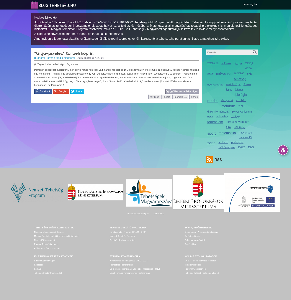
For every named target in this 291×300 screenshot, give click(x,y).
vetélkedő (212, 63)
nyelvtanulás (215, 84)
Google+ (63, 91)
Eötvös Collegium (241, 111)
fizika (238, 63)
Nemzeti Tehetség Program (122, 236)
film (228, 127)
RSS (217, 159)
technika (223, 142)
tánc (229, 89)
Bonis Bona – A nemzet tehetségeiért (202, 232)
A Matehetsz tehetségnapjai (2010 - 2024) (129, 261)
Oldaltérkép (158, 213)
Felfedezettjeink (192, 236)
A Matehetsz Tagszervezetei (47, 248)
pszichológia (233, 84)
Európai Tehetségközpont (46, 244)
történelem (215, 122)
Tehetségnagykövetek (195, 240)
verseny (239, 127)
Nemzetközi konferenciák (121, 265)
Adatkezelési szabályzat (138, 213)
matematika (227, 133)
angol (241, 105)
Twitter (79, 91)
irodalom (228, 106)
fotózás (226, 63)
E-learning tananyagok (44, 261)
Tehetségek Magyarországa (122, 240)
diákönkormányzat (217, 111)
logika (241, 147)
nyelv (210, 116)
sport (211, 133)
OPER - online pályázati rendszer (200, 261)
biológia (241, 95)
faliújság (154, 96)
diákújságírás (226, 147)
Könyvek (38, 269)
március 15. (180, 96)
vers (210, 73)
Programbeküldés (193, 265)
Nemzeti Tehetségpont (44, 240)
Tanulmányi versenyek (195, 269)
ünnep (194, 96)
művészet (223, 73)
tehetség (240, 79)
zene (211, 143)
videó (248, 68)
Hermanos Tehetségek (186, 91)
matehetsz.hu (211, 38)
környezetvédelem (237, 121)
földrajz (249, 63)
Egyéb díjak (190, 244)
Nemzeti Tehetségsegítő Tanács (48, 232)
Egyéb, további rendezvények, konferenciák (130, 273)
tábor (251, 147)
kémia (239, 89)
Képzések (38, 265)
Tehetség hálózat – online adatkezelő (202, 273)
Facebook (45, 91)
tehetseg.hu (250, 4)
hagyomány (245, 132)
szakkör (236, 116)
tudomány (222, 116)
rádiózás (239, 73)
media (167, 96)
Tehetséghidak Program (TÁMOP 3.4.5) (128, 232)
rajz (250, 73)
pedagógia (237, 142)
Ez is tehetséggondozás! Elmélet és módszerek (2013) (135, 269)
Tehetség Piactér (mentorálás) (48, 273)
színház (241, 100)
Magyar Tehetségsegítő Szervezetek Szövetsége (56, 236)
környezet (227, 100)
